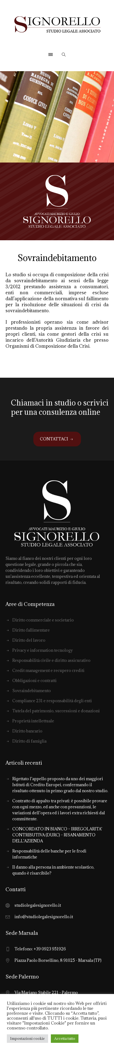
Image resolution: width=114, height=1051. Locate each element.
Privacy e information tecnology (42, 650)
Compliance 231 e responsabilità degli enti (52, 700)
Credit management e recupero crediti (48, 670)
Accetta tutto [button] (64, 1038)
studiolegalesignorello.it (37, 905)
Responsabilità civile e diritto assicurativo (51, 660)
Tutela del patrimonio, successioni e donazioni (56, 710)
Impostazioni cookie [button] (27, 1038)
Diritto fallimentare (31, 630)
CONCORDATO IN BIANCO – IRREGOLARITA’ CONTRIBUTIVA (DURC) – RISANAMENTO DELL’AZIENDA (57, 834)
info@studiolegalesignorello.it (43, 916)
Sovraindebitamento (31, 690)
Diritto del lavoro (28, 640)
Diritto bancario (27, 731)
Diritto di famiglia (29, 741)
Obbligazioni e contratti (34, 680)
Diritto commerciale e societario (43, 620)
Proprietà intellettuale (33, 720)
